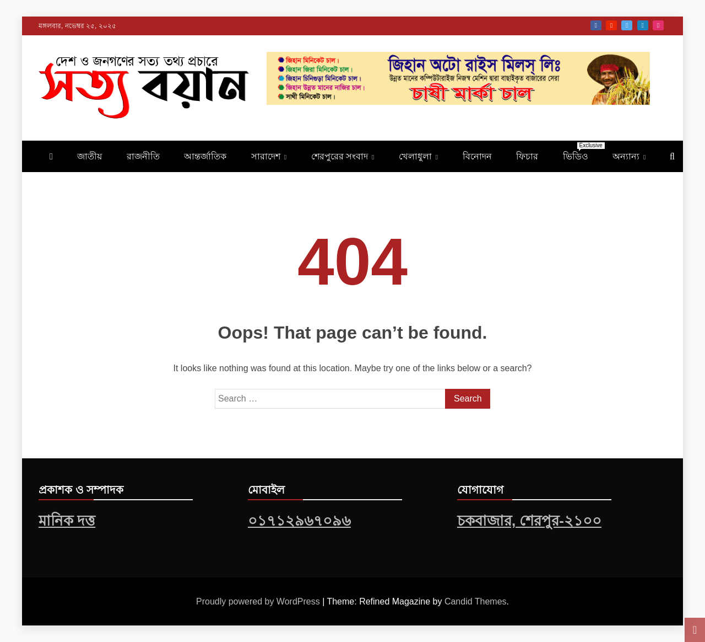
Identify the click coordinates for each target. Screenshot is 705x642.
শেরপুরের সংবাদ (339, 156)
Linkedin (642, 25)
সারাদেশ (265, 156)
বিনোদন (477, 156)
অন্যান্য (625, 156)
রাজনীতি (143, 156)
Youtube (611, 25)
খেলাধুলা (415, 156)
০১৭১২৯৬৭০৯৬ (299, 520)
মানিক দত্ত (67, 520)
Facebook (595, 25)
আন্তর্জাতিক (205, 156)
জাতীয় (89, 156)
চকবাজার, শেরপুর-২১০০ (529, 520)
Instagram (658, 25)
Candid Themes (475, 601)
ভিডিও (581, 151)
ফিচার (527, 156)
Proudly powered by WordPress (259, 601)
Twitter (626, 25)
